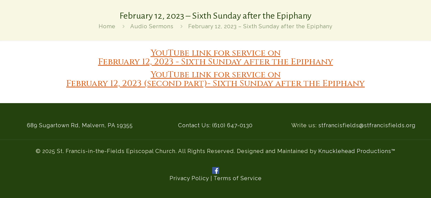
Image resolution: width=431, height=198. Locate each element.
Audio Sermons (151, 26)
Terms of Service (238, 178)
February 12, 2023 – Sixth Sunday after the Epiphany (260, 26)
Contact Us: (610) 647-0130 (215, 125)
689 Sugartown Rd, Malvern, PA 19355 (80, 125)
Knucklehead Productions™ (357, 151)
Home (107, 26)
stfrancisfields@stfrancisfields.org (367, 125)
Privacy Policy (189, 178)
